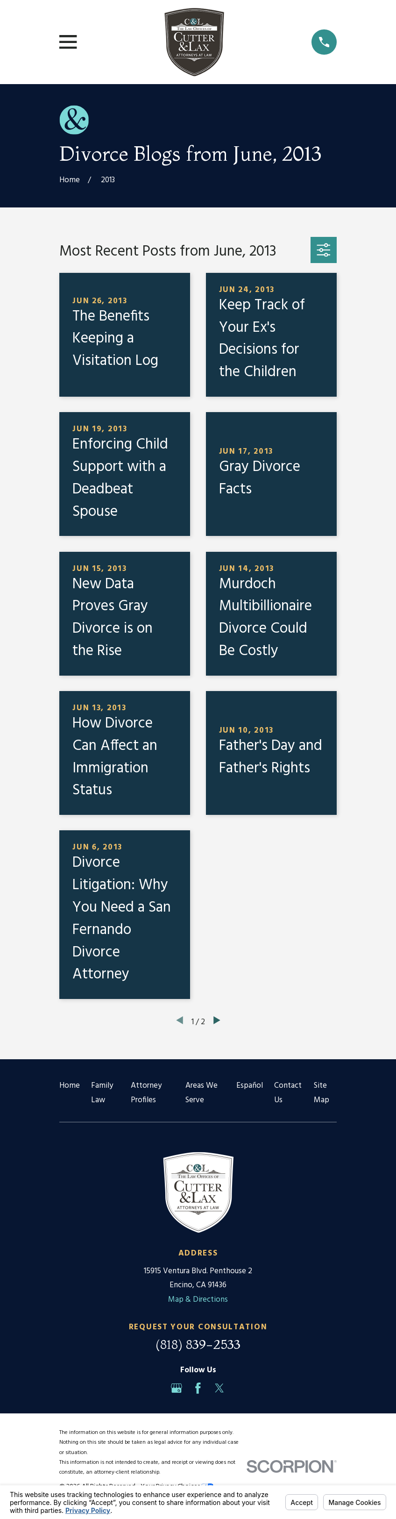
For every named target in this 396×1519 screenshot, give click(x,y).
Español (249, 1085)
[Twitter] (219, 1388)
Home (69, 1085)
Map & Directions (198, 1299)
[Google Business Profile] (176, 1388)
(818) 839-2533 (198, 1344)
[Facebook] (198, 1388)
